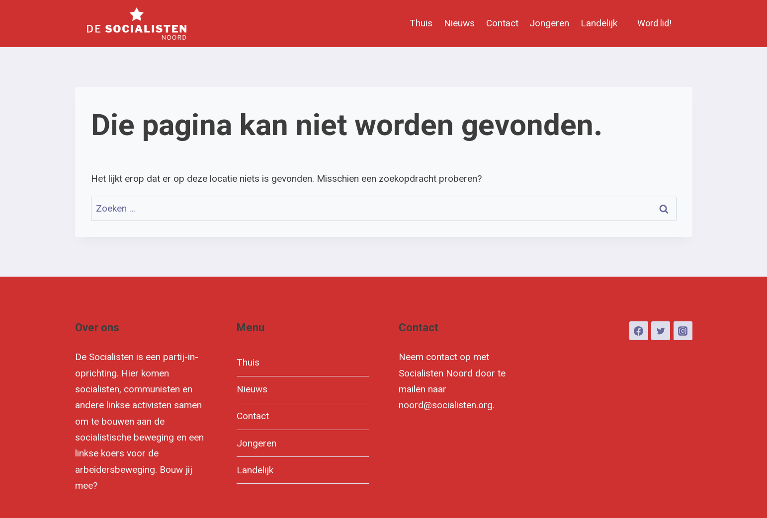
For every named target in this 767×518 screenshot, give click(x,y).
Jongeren (549, 23)
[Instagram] (683, 330)
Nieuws (459, 23)
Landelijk (599, 23)
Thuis (421, 23)
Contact (502, 23)
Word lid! (654, 23)
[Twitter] (660, 330)
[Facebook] (638, 330)
